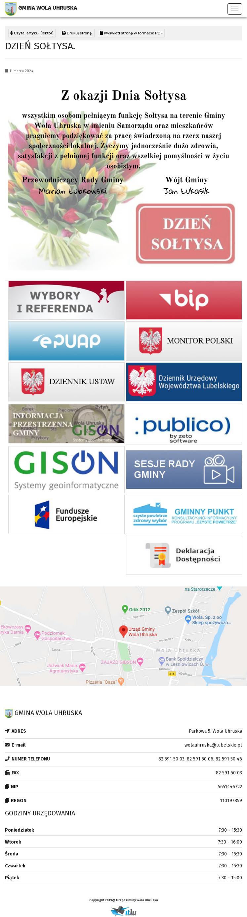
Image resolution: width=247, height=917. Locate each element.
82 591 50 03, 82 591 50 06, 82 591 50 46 (200, 759)
